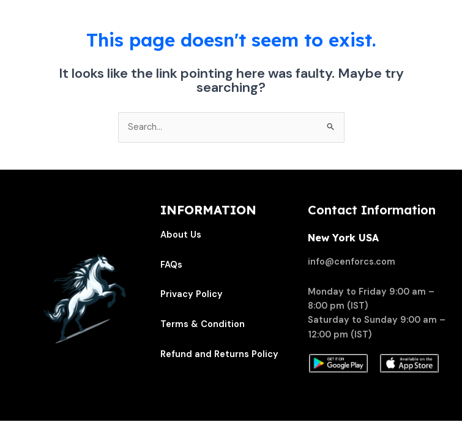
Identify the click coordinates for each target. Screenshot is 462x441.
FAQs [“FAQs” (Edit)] (171, 265)
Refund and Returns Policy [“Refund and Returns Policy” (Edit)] (219, 354)
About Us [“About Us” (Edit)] (180, 235)
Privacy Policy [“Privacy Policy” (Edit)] (191, 294)
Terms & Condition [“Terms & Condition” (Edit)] (202, 324)
